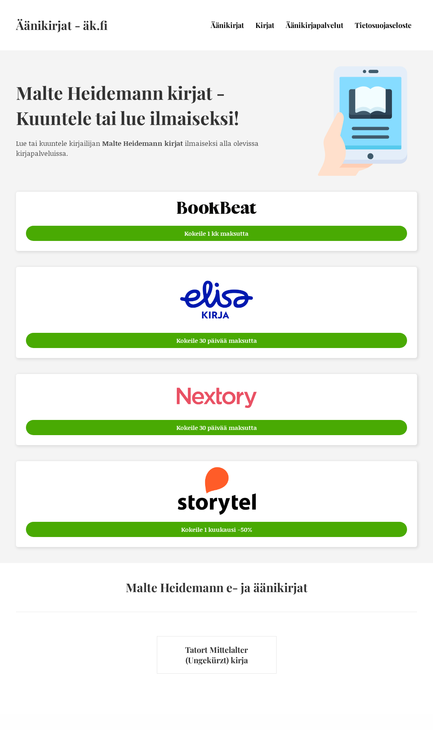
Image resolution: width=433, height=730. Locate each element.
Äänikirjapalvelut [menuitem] (314, 25)
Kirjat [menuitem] (264, 25)
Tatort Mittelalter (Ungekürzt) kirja (216, 654)
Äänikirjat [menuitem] (227, 25)
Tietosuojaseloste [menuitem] (383, 25)
